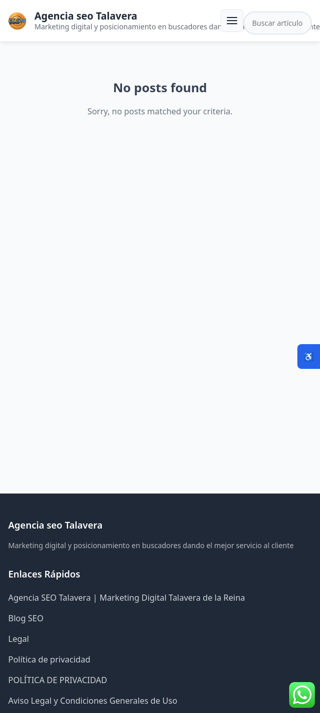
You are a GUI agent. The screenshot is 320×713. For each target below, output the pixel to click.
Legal (18, 638)
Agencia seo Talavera (85, 16)
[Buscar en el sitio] (277, 23)
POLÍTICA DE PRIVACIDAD (57, 680)
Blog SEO (25, 618)
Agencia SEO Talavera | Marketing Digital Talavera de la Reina (126, 597)
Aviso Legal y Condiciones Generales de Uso (92, 700)
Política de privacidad (49, 659)
